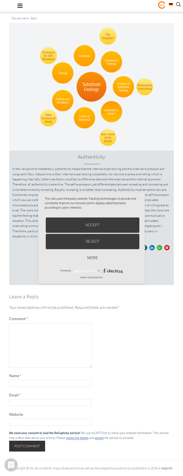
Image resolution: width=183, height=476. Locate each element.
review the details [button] (77, 438)
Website (16, 414)
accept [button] (99, 438)
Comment (18, 318)
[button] (152, 247)
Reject (92, 241)
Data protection (95, 277)
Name (15, 375)
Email (15, 395)
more (92, 257)
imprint (83, 277)
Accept (93, 225)
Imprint (166, 468)
